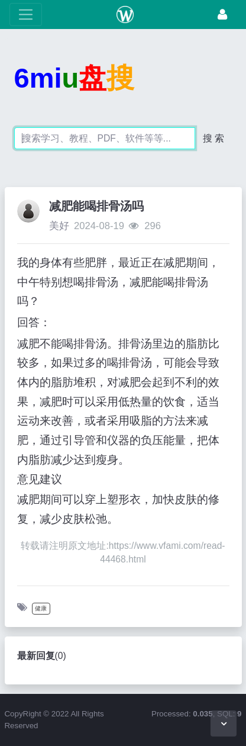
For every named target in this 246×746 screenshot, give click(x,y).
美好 (59, 225)
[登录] (222, 14)
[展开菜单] (25, 14)
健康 (41, 608)
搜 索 (213, 138)
